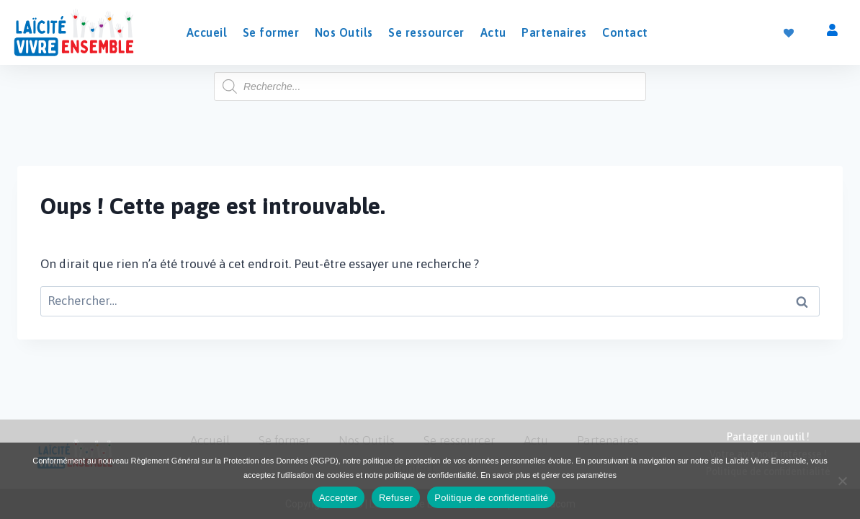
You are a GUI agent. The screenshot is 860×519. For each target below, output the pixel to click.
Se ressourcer (426, 32)
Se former (271, 32)
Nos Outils (344, 32)
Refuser (396, 497)
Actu (493, 32)
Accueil (207, 32)
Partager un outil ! (768, 437)
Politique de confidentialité (491, 497)
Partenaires (554, 32)
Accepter (338, 497)
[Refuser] (842, 481)
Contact (625, 32)
